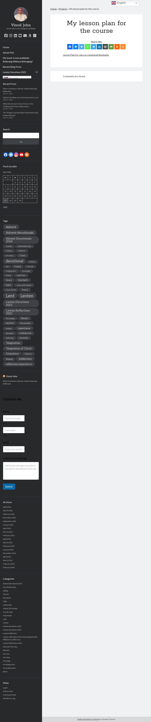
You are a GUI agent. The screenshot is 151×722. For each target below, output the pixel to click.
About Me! (8, 52)
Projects (63, 8)
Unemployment (9, 668)
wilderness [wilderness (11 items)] (25, 358)
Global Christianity (10, 608)
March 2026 (8, 510)
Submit (9, 486)
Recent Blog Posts (12, 66)
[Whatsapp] (87, 46)
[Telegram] (93, 46)
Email (6, 442)
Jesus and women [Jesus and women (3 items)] (24, 285)
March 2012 (8, 560)
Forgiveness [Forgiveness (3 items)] (11, 271)
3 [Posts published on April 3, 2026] (24, 182)
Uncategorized (9, 664)
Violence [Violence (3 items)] (28, 354)
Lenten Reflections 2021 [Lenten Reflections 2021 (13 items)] (18, 312)
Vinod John (21, 25)
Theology (6, 661)
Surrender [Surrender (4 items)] (23, 338)
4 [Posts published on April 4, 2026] (29, 182)
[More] (123, 46)
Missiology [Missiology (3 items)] (10, 318)
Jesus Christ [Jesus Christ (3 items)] (11, 290)
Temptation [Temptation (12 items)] (13, 343)
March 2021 (8, 532)
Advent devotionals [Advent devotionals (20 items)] (20, 232)
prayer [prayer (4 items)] (9, 328)
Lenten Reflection (10, 633)
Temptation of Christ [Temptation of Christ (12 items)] (19, 348)
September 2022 (9, 521)
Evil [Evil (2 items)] (7, 267)
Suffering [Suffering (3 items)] (9, 338)
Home (6, 47)
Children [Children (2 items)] (21, 251)
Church (6, 594)
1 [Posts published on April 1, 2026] (15, 182)
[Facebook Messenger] (75, 46)
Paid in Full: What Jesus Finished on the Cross (21, 97)
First (5, 423)
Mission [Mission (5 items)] (24, 318)
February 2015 (9, 546)
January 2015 (8, 550)
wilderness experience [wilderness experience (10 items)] (19, 364)
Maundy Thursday (10, 647)
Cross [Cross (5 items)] (22, 255)
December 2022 (9, 518)
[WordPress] (105, 46)
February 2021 (9, 535)
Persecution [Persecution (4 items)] (25, 323)
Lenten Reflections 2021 (12, 643)
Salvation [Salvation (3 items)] (9, 333)
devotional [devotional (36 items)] (14, 261)
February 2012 (9, 564)
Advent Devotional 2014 (12, 583)
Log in (5, 688)
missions (6, 657)
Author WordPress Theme (88, 719)
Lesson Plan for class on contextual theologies (86, 54)
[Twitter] (81, 46)
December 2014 (9, 553)
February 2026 (9, 514)
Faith (5, 601)
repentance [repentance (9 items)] (24, 328)
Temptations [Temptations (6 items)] (12, 353)
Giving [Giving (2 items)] (8, 275)
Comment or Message (16, 458)
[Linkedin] (99, 46)
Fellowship (7, 605)
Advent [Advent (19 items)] (11, 227)
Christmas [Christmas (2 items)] (9, 256)
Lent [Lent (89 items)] (10, 295)
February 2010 (9, 567)
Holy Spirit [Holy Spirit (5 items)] (23, 280)
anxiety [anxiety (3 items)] (9, 246)
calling (5, 591)
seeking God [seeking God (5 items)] (25, 333)
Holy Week (7, 615)
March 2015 (8, 542)
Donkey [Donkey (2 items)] (32, 262)
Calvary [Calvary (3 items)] (9, 251)
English (118, 3)
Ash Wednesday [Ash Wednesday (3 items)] (24, 246)
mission (6, 654)
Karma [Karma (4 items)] (25, 290)
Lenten (6, 623)
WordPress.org (9, 698)
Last (5, 435)
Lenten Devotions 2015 (12, 626)
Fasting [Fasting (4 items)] (18, 266)
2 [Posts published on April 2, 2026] (19, 182)
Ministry (6, 650)
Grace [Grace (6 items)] (9, 280)
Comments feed (9, 695)
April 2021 (7, 528)
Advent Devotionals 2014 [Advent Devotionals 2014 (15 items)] (19, 240)
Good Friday (8, 612)
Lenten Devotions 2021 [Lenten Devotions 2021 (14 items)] (17, 303)
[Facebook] (70, 46)
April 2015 (7, 539)
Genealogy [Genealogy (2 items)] (26, 271)
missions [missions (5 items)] (10, 323)
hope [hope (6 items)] (8, 285)
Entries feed (8, 691)
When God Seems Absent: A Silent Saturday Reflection (20, 382)
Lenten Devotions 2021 (14, 72)
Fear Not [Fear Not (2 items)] (30, 267)
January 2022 (8, 525)
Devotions (7, 598)
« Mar (5, 207)
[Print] (117, 46)
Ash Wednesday (9, 587)
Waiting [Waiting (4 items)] (9, 359)
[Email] (111, 46)
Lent (4, 619)
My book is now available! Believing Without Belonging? (18, 59)
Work (5, 671)
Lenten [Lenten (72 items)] (27, 295)
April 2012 (7, 557)
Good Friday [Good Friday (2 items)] (21, 275)
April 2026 (7, 507)
